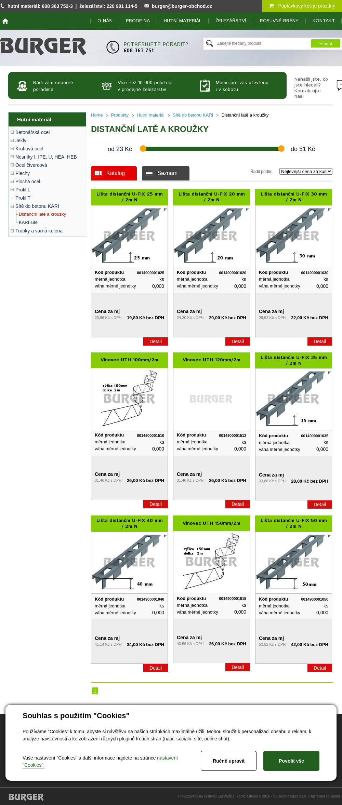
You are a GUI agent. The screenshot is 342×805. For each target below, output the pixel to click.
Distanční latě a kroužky (42, 214)
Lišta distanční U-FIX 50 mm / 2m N (294, 523)
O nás (104, 20)
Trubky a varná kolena (39, 230)
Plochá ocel (27, 181)
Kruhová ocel (29, 148)
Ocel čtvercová (31, 165)
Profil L (22, 189)
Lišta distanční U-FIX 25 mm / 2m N (129, 197)
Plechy (22, 173)
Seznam (167, 173)
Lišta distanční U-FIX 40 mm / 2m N (129, 523)
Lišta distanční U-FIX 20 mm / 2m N (212, 197)
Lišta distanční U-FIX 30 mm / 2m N (294, 197)
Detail (155, 341)
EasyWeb (225, 796)
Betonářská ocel (32, 132)
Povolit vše (291, 761)
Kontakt (324, 20)
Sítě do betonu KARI (37, 206)
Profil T (22, 198)
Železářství (230, 20)
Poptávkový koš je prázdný (302, 6)
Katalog (115, 173)
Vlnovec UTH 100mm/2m (129, 360)
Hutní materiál (182, 20)
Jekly (20, 140)
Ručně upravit (229, 761)
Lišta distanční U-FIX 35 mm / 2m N (294, 360)
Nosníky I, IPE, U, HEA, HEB (46, 157)
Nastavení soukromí (325, 796)
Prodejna (138, 20)
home (5, 21)
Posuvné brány (279, 20)
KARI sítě (28, 222)
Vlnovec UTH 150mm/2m (211, 523)
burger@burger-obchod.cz (182, 6)
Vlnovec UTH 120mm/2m (211, 360)
